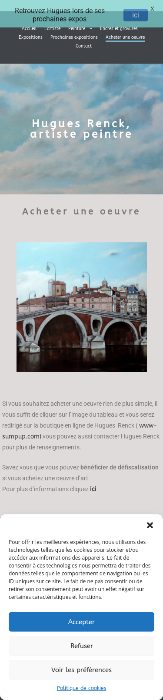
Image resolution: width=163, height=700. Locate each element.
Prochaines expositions (74, 33)
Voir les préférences (81, 670)
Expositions (31, 33)
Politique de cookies (81, 688)
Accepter (81, 622)
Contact (84, 41)
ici (135, 15)
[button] (150, 525)
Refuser (81, 646)
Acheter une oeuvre (125, 33)
